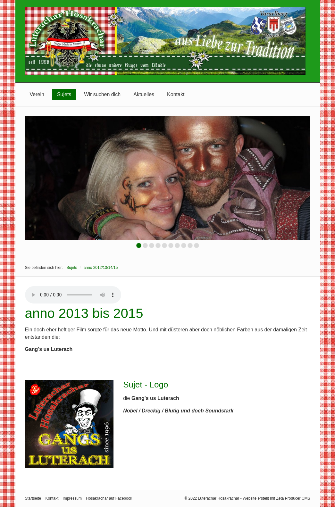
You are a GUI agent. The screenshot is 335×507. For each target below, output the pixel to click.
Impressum (72, 498)
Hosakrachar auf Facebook (109, 498)
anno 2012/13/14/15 (101, 267)
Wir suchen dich (102, 94)
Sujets (64, 94)
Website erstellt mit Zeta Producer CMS (276, 498)
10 (196, 245)
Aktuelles (143, 94)
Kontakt (175, 94)
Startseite (33, 498)
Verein (37, 94)
